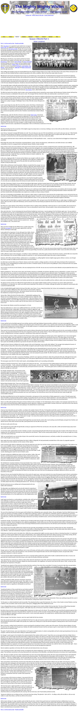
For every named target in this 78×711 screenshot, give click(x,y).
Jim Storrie (19, 66)
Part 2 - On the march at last (7, 43)
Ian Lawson (8, 228)
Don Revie (6, 46)
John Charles (29, 89)
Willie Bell (17, 67)
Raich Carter (34, 115)
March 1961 (4, 47)
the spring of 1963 (13, 49)
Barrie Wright (18, 61)
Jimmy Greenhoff (27, 61)
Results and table (19, 43)
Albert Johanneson (26, 67)
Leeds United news (49, 15)
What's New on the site (38, 15)
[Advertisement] (39, 26)
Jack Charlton (25, 66)
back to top (3, 126)
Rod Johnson (4, 61)
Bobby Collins (15, 64)
